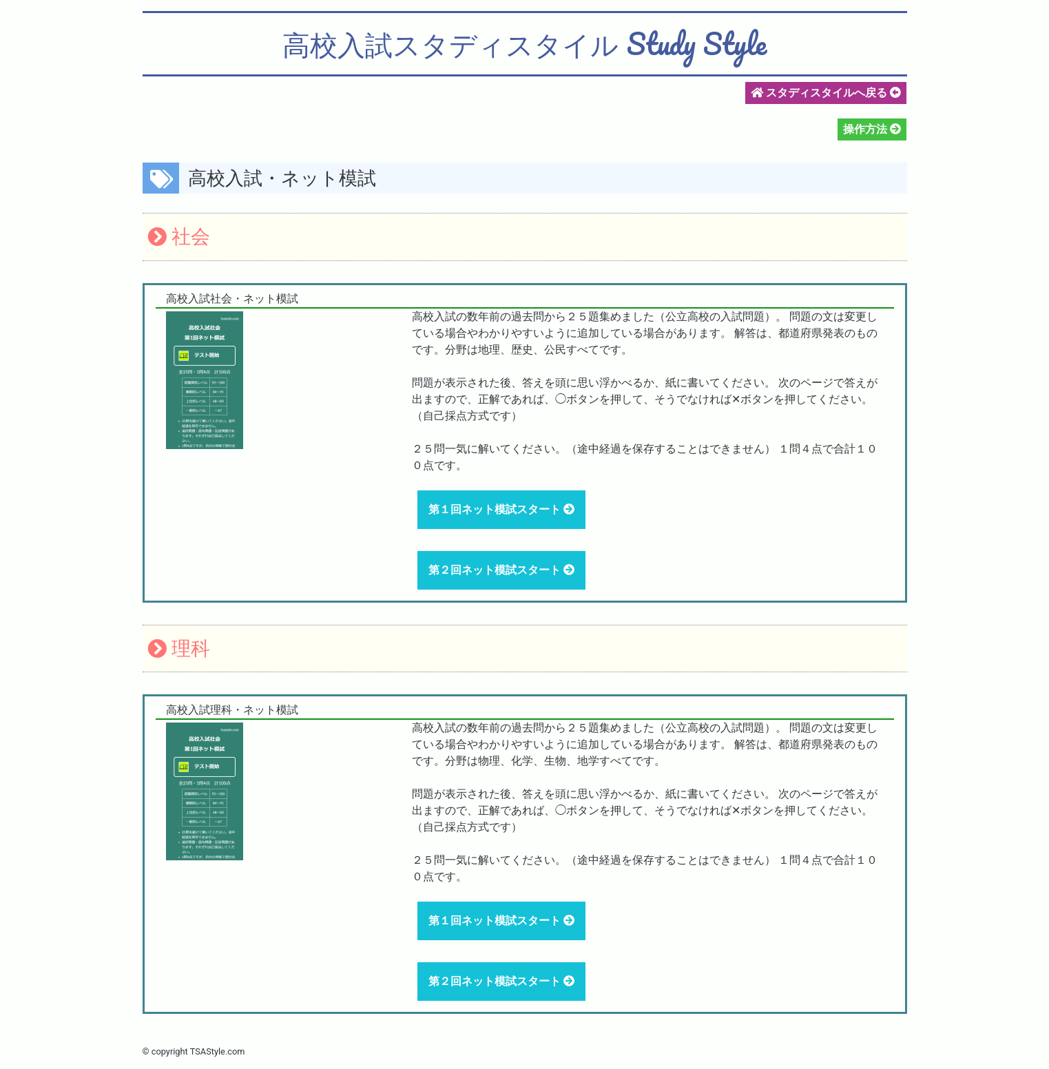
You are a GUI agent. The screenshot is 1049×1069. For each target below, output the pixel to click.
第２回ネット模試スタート (495, 570)
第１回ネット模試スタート (495, 509)
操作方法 (866, 129)
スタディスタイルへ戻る (826, 92)
